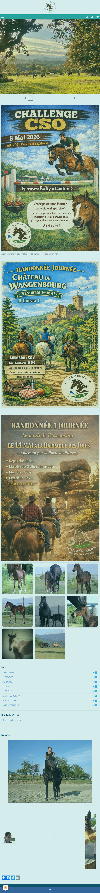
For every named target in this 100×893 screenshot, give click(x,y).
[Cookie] (5, 888)
